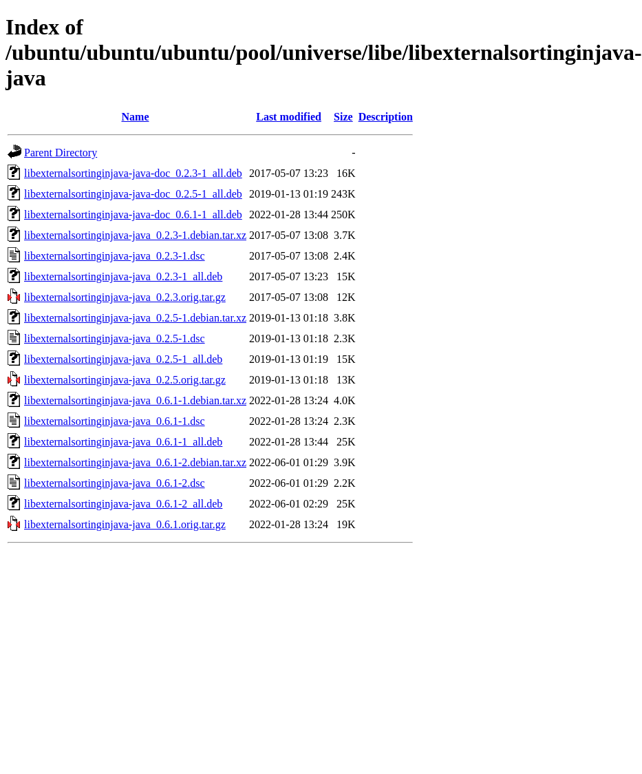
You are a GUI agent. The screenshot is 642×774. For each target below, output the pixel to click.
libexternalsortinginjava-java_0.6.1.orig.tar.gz (125, 524)
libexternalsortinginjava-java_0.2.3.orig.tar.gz (125, 297)
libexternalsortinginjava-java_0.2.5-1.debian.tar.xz (135, 318)
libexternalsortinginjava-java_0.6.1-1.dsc (114, 421)
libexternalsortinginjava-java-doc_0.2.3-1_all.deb (133, 173)
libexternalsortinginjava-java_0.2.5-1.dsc (114, 338)
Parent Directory (60, 152)
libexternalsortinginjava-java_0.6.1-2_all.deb (123, 504)
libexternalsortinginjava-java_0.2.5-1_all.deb (123, 359)
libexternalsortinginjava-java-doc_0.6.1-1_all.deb (133, 214)
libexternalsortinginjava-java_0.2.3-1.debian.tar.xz (135, 235)
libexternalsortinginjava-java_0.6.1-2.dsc (114, 483)
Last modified (288, 117)
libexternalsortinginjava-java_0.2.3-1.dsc (114, 256)
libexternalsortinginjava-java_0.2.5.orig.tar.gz (125, 380)
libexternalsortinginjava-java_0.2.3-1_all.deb (123, 276)
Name (135, 117)
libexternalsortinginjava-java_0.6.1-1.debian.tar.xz (135, 400)
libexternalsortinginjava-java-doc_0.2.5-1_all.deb (133, 194)
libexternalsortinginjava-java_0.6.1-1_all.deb (123, 442)
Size (343, 117)
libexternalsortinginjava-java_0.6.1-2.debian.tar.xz (135, 462)
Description (386, 117)
